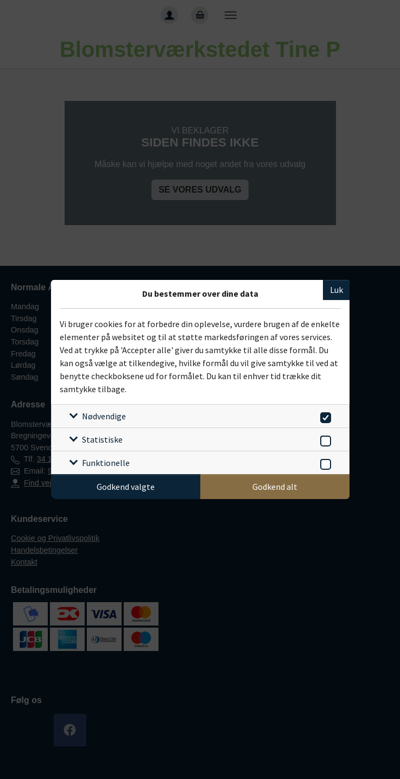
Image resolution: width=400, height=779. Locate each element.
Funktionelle (106, 462)
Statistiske (102, 439)
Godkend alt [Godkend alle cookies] (274, 486)
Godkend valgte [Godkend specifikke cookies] (126, 486)
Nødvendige (104, 416)
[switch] (323, 415)
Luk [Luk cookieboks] (336, 289)
